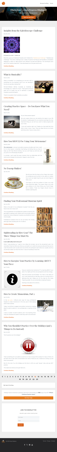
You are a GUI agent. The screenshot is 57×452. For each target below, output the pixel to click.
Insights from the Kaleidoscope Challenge (27, 30)
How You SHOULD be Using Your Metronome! (22, 142)
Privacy (48, 444)
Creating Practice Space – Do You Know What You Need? (26, 107)
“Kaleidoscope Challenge (39, 58)
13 (38, 380)
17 (51, 380)
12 (35, 380)
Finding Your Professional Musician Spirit (27, 204)
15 (45, 380)
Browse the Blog (44, 3)
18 (20, 382)
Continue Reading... (9, 66)
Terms (43, 444)
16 (48, 380)
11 (32, 380)
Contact (53, 444)
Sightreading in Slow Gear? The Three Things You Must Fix (21, 237)
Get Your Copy (28, 401)
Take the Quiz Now (28, 17)
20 (27, 382)
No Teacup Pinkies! (14, 171)
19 (23, 382)
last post (10, 303)
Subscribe (21, 428)
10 (29, 380)
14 (42, 380)
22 (33, 382)
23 (37, 382)
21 (30, 382)
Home (51, 3)
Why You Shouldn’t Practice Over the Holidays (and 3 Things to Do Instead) (25, 330)
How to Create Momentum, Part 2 (22, 297)
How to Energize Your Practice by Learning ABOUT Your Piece (28, 265)
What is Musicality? (14, 74)
